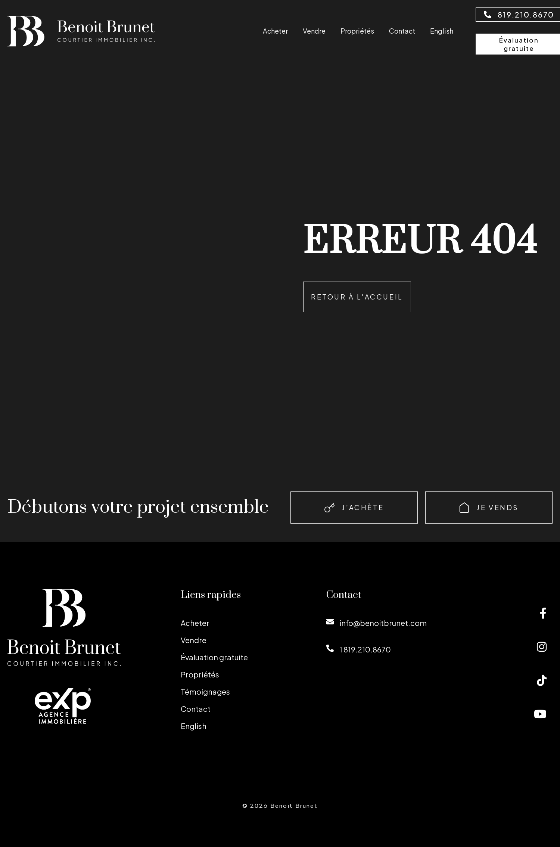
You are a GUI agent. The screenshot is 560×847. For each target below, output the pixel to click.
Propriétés (357, 31)
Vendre (314, 31)
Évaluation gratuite (214, 657)
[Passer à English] (441, 31)
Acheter (275, 31)
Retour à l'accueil (357, 296)
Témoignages (205, 691)
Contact (402, 31)
